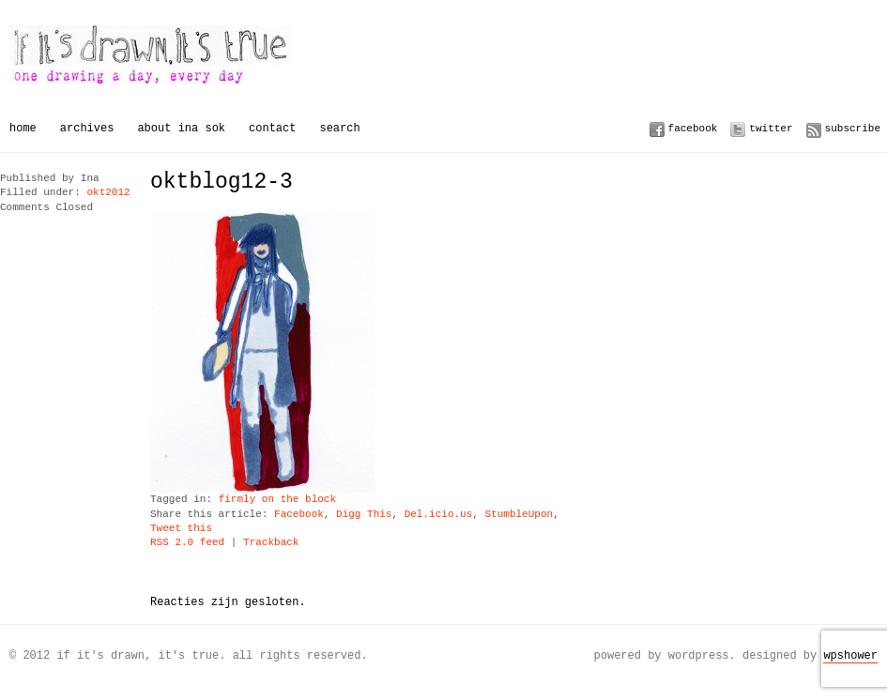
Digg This (363, 515)
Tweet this (181, 529)
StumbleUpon (518, 515)
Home (23, 128)
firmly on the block (277, 500)
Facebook (693, 128)
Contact (272, 128)
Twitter (770, 128)
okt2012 (108, 193)
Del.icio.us (439, 515)
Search (339, 128)
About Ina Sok (181, 128)
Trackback (270, 543)
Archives (87, 128)
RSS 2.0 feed (187, 543)
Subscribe (852, 128)
